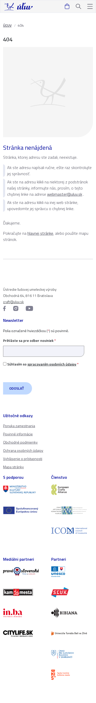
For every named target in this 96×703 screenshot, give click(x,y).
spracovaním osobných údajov (51, 364)
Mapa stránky (13, 467)
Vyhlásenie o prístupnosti (22, 458)
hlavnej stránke (40, 233)
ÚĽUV (7, 25)
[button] (90, 6)
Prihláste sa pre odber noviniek (43, 346)
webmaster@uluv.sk (64, 194)
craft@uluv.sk (13, 301)
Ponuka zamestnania (19, 425)
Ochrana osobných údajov (23, 450)
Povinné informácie (18, 434)
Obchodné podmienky (20, 442)
